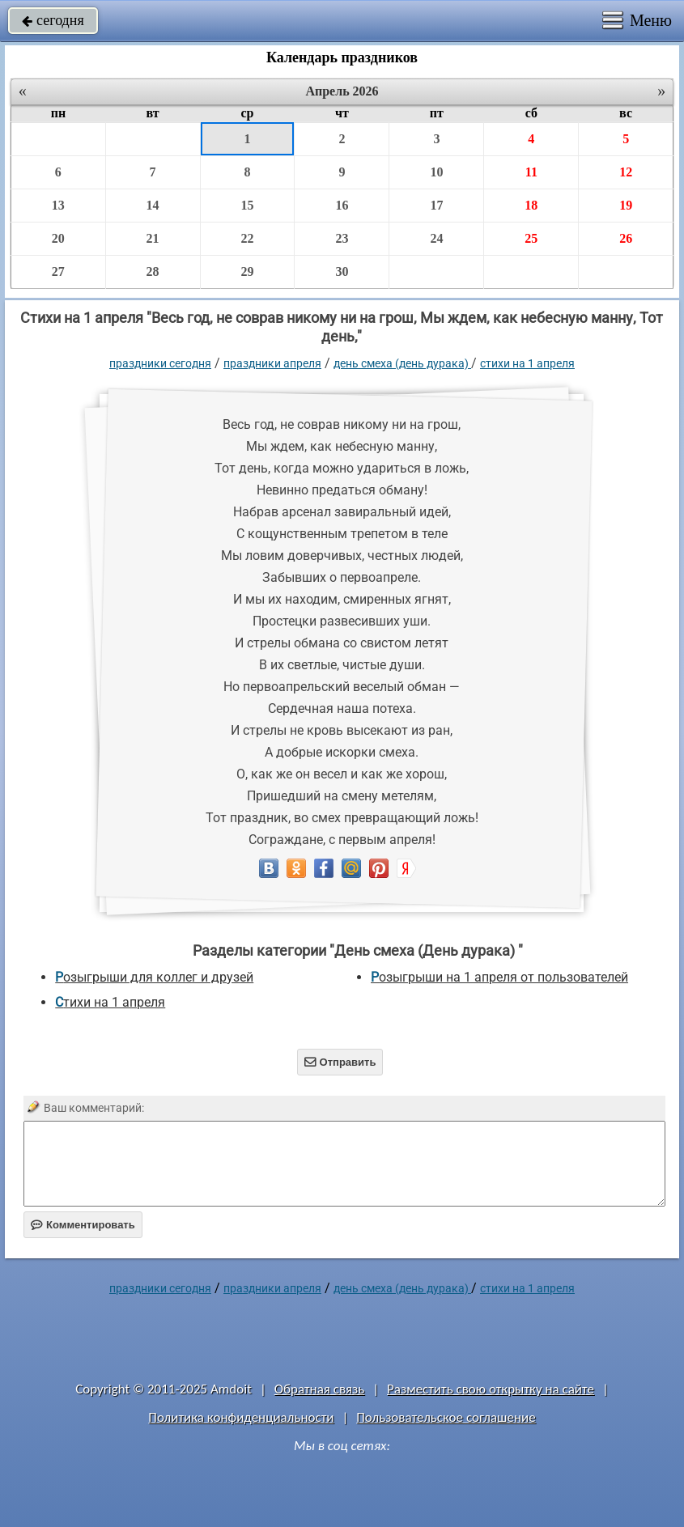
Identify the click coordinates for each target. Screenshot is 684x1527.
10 (436, 172)
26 (625, 238)
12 (625, 172)
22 (247, 238)
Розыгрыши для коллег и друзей (154, 977)
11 (531, 172)
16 (341, 205)
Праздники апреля (272, 363)
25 (531, 238)
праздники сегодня (160, 363)
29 (247, 271)
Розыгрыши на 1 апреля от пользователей (499, 977)
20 (58, 238)
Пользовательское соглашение (445, 1417)
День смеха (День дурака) (402, 363)
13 (58, 205)
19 (625, 205)
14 (153, 205)
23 (341, 238)
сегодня (53, 20)
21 (153, 238)
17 (436, 205)
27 (58, 271)
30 (341, 271)
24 (436, 238)
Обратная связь (319, 1389)
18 (531, 205)
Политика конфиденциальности (241, 1417)
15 (247, 205)
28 (153, 271)
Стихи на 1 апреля (527, 363)
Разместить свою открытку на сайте (490, 1389)
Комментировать (83, 1225)
